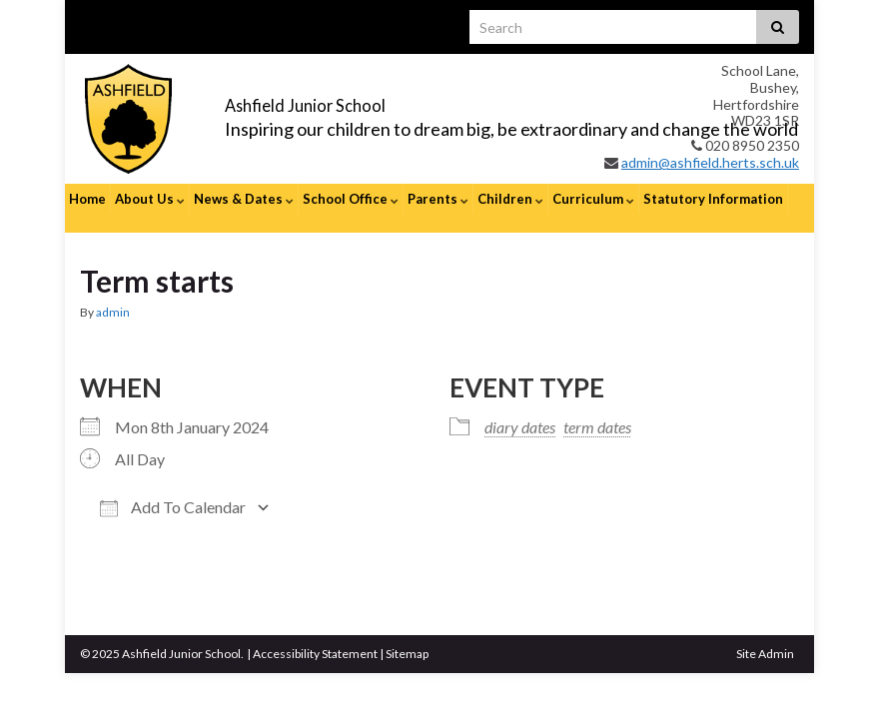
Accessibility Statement (315, 634)
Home (87, 199)
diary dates (519, 407)
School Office (351, 199)
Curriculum (593, 199)
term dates (597, 407)
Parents (438, 199)
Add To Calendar (173, 488)
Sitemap (407, 634)
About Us (150, 199)
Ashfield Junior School (361, 101)
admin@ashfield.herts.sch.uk (710, 162)
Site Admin (765, 634)
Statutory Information (713, 199)
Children (510, 199)
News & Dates (244, 199)
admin (113, 293)
